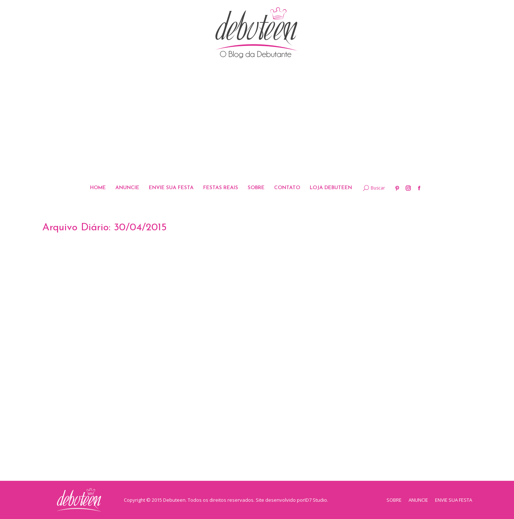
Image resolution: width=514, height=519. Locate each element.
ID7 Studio (316, 500)
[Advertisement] (257, 120)
